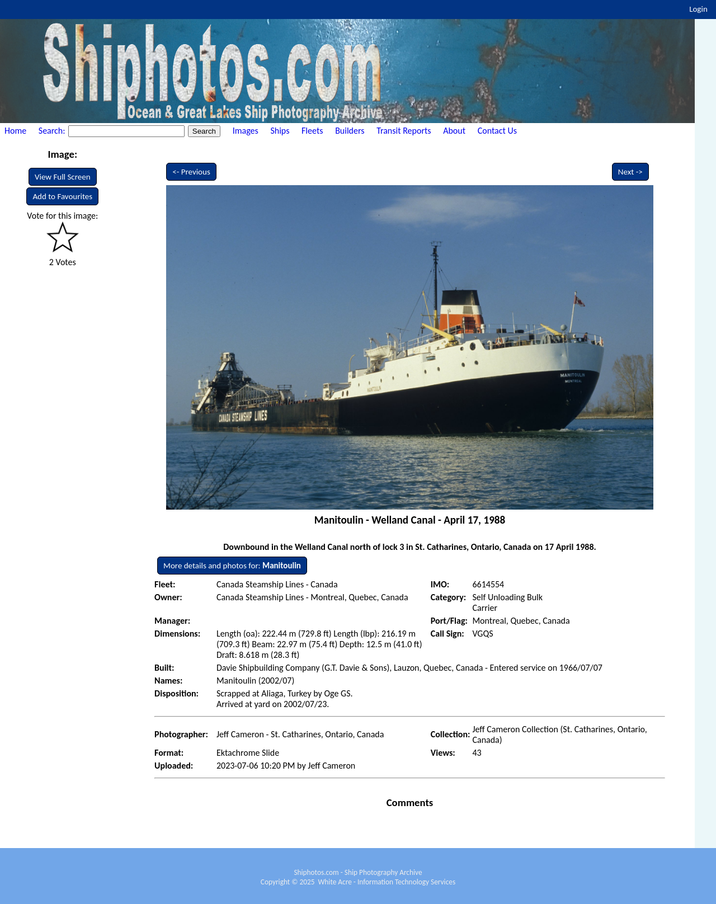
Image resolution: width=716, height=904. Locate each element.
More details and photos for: (232, 566)
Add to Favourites (62, 196)
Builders (349, 130)
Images (245, 130)
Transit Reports (403, 130)
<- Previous (191, 172)
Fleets (312, 130)
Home (15, 130)
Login (698, 9)
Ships (279, 130)
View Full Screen (63, 177)
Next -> (630, 172)
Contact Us (497, 130)
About (454, 130)
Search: (53, 130)
